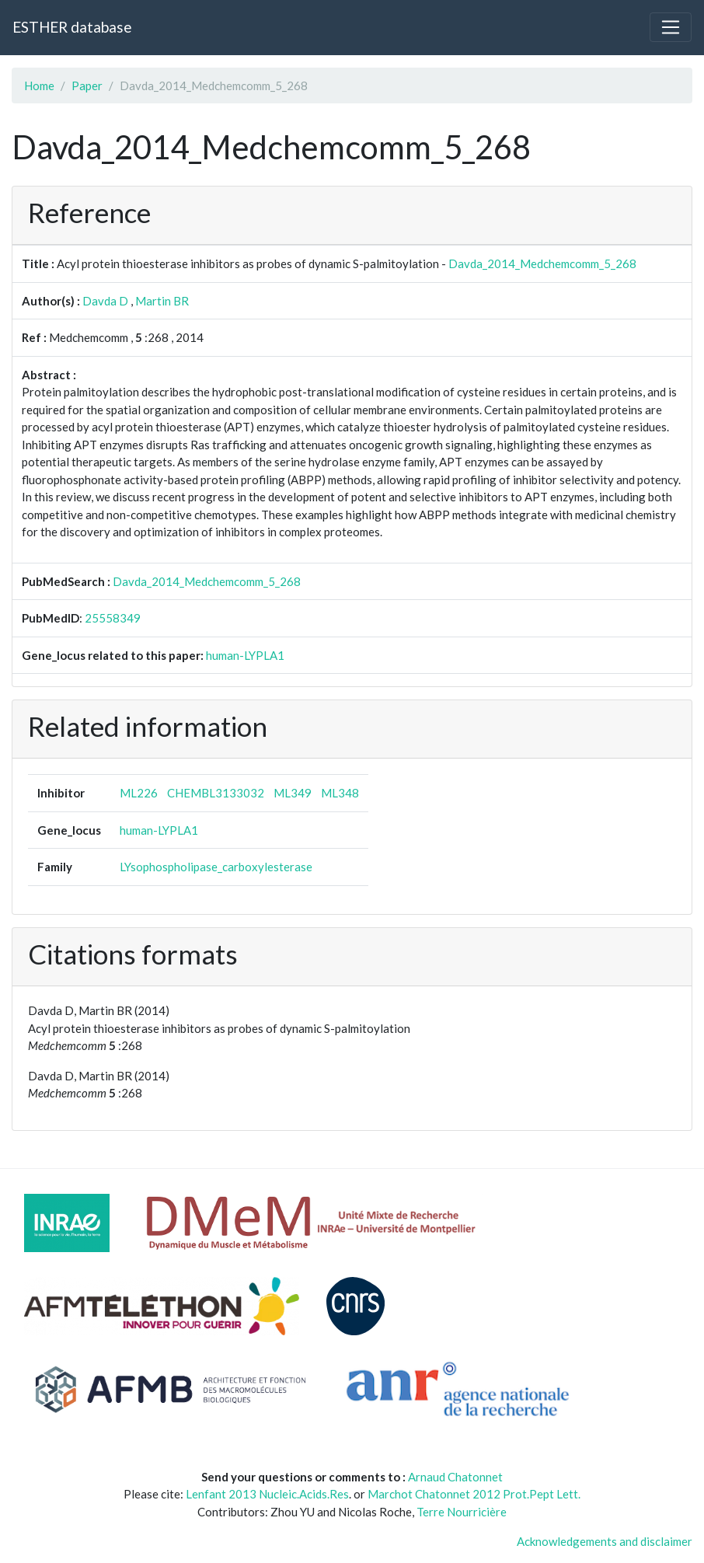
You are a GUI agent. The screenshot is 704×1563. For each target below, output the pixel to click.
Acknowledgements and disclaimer (604, 1541)
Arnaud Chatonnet (455, 1477)
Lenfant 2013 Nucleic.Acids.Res (267, 1494)
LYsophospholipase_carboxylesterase (216, 867)
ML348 (340, 793)
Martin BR (162, 301)
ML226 (139, 793)
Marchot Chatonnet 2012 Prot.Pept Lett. (474, 1494)
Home (39, 85)
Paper (87, 85)
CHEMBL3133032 (215, 793)
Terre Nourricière (461, 1512)
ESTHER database (71, 27)
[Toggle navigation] (671, 27)
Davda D (105, 301)
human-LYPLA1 (245, 655)
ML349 (293, 793)
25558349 (113, 618)
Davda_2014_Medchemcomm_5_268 (542, 263)
